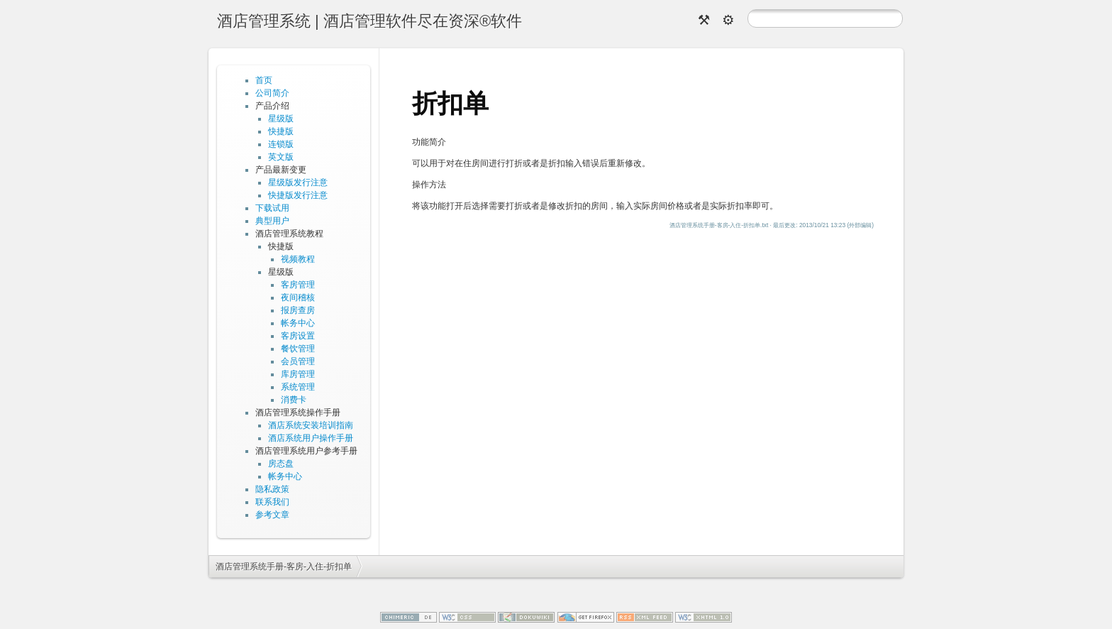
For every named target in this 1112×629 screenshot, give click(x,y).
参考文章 (272, 515)
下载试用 (272, 208)
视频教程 (298, 259)
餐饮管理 (298, 349)
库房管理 (298, 374)
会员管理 (298, 361)
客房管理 (298, 285)
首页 (263, 80)
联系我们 (272, 502)
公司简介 (272, 93)
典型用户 (272, 221)
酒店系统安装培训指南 (310, 425)
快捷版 (281, 131)
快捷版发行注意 (298, 195)
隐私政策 (272, 489)
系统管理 (298, 387)
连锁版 (281, 144)
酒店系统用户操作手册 (310, 438)
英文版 (281, 157)
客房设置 (298, 336)
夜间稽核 (298, 297)
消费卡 (293, 400)
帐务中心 (298, 323)
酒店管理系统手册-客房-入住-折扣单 (284, 566)
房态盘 (281, 464)
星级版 (281, 119)
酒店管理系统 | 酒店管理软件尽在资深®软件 (369, 21)
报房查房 (298, 310)
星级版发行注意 (298, 182)
